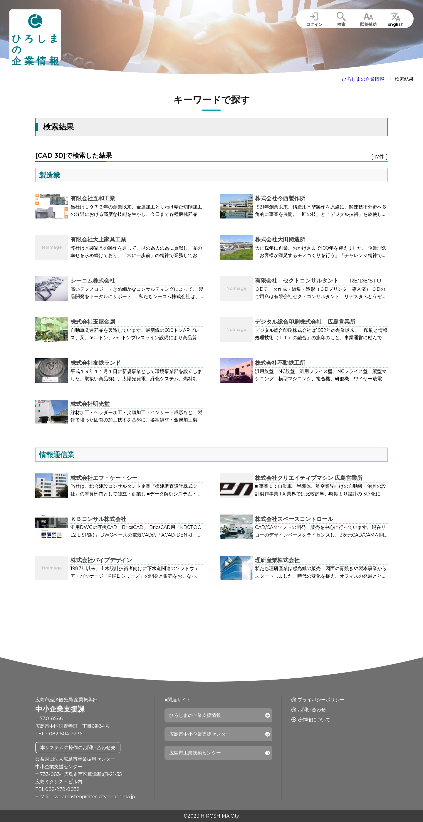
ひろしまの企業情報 (363, 79)
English (395, 24)
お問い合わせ (312, 709)
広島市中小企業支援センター (199, 734)
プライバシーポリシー (321, 699)
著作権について (314, 719)
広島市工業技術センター (195, 753)
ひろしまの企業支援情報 (195, 715)
